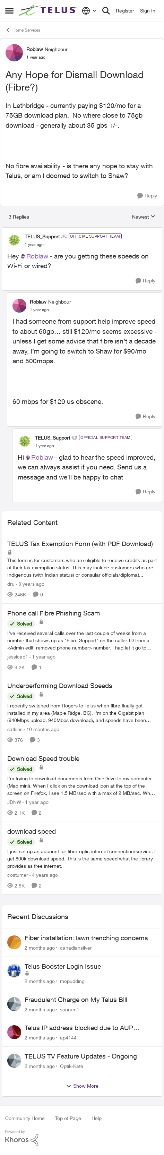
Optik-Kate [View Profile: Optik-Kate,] (71, 1066)
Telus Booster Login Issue (63, 966)
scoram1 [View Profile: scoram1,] (69, 1009)
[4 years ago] (43, 874)
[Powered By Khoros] (82, 1138)
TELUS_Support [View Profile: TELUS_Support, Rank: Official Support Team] (42, 236)
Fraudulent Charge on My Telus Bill (76, 999)
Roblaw (37, 256)
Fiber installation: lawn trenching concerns (86, 938)
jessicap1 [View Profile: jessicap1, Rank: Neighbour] (17, 656)
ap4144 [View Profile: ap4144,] (68, 1038)
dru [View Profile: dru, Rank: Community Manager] (11, 584)
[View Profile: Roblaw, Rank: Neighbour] (14, 52)
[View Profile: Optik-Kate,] (14, 1061)
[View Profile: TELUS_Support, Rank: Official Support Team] (14, 240)
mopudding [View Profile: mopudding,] (72, 981)
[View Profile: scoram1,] (14, 1004)
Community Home (25, 1118)
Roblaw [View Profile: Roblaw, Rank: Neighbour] (34, 49)
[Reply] (147, 196)
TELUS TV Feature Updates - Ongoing (81, 1056)
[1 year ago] (42, 656)
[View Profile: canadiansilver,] (14, 942)
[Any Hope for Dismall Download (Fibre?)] (34, 244)
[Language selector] (89, 11)
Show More (82, 1086)
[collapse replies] (82, 230)
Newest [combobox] (143, 217)
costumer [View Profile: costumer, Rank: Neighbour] (17, 874)
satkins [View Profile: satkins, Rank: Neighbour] (15, 729)
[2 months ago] (40, 947)
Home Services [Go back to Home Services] (22, 30)
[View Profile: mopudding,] (14, 971)
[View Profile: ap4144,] (14, 1032)
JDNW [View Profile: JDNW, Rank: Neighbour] (14, 802)
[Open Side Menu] (9, 11)
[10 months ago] (41, 729)
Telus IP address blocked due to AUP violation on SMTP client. (79, 1028)
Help (97, 1118)
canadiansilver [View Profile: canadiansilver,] (76, 948)
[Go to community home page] (48, 10)
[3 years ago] (30, 583)
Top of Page (68, 1118)
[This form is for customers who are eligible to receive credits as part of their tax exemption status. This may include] (82, 567)
